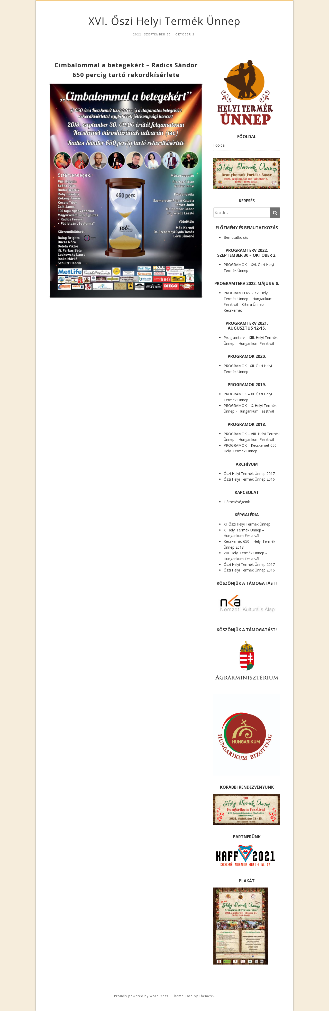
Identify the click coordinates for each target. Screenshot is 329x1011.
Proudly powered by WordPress (141, 996)
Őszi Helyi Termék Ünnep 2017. (250, 473)
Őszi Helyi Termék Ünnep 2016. (250, 479)
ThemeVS (206, 996)
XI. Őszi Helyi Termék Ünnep (247, 524)
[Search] (275, 212)
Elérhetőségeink (237, 501)
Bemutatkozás (236, 237)
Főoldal (219, 145)
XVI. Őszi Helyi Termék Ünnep (164, 21)
